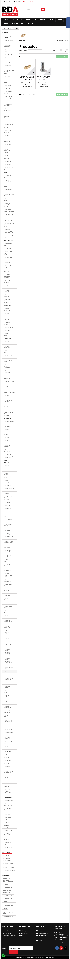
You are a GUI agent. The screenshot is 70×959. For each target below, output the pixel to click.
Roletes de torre (8, 606)
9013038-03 (7, 893)
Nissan (51, 20)
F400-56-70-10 (8, 895)
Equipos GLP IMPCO (8, 742)
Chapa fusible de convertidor (9, 382)
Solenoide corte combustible (8, 701)
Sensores (8, 485)
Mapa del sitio (6, 938)
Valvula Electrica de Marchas (7, 372)
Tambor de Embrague (8, 401)
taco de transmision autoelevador (7, 886)
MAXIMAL (31, 24)
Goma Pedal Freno (8, 215)
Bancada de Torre (8, 668)
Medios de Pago (10, 867)
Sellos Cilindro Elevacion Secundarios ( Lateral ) (9, 661)
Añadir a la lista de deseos (28, 83)
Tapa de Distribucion (7, 565)
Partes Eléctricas (7, 461)
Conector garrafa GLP (7, 711)
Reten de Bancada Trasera (7, 590)
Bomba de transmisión (8, 356)
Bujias (7, 437)
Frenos (6, 172)
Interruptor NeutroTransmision (9, 391)
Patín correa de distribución (8, 541)
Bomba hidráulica (7, 767)
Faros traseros (6, 314)
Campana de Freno (8, 236)
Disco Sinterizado (7, 342)
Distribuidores (9, 422)
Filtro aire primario (7, 131)
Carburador (9, 725)
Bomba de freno (8, 185)
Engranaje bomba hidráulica (8, 762)
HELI (34, 20)
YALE (22, 24)
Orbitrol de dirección (8, 105)
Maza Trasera (9, 121)
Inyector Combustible (8, 738)
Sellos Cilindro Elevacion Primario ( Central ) (8, 652)
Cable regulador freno (8, 181)
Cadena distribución (7, 546)
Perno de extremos (7, 46)
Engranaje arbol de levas (8, 551)
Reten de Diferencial (7, 813)
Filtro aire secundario (7, 136)
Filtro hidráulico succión (7, 156)
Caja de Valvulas (7, 785)
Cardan (7, 782)
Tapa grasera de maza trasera (9, 71)
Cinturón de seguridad (8, 323)
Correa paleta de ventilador (7, 276)
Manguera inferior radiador (9, 258)
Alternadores (9, 470)
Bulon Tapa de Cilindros (8, 580)
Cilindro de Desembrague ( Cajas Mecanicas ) (9, 413)
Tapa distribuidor (7, 425)
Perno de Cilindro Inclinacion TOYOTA (27, 77)
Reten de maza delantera (9, 210)
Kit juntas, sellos (7, 351)
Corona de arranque (8, 525)
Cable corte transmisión (8, 377)
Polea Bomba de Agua (9, 295)
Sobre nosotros (9, 864)
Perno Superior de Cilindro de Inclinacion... (43, 78)
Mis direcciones (41, 935)
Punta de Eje (9, 124)
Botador (7, 595)
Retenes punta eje (7, 61)
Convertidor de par (8, 360)
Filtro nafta (8, 161)
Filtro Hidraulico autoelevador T (8, 904)
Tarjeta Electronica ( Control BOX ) (8, 504)
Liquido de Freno (8, 843)
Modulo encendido (7, 441)
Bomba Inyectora (7, 747)
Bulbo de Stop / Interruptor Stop (9, 225)
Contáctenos (6, 1)
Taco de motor (7, 560)
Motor (6, 512)
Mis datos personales (42, 938)
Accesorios (7, 305)
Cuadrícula (61, 51)
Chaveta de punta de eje (8, 97)
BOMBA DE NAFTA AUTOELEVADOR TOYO (8, 912)
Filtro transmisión (7, 140)
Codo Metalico (6, 290)
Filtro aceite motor (8, 145)
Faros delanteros (7, 309)
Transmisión (8, 338)
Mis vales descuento (42, 933)
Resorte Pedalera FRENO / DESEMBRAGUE (9, 231)
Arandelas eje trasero (8, 92)
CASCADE (15, 24)
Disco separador (7, 346)
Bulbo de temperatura (8, 266)
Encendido (7, 418)
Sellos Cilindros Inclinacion (8, 632)
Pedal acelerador (7, 706)
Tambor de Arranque (8, 450)
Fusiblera (8, 508)
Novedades (5, 931)
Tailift (59, 20)
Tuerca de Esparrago (8, 809)
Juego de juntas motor (7, 515)
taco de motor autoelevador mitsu (7, 899)
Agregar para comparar (28, 87)
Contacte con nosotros (9, 935)
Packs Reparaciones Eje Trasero (8, 110)
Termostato (8, 248)
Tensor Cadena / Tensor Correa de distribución (8, 536)
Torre (5, 603)
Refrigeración (8, 240)
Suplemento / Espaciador (9, 679)
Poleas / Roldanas (7, 616)
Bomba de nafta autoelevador (8, 917)
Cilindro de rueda (8, 190)
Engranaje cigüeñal (8, 555)
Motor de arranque (7, 466)
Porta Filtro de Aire (9, 168)
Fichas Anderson (7, 481)
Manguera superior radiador (8, 253)
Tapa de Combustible (8, 728)
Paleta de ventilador (7, 270)
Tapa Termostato (7, 286)
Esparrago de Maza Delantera (9, 804)
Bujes (7, 58)
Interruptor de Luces (9, 489)
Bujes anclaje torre (8, 611)
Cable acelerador (7, 696)
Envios (7, 855)
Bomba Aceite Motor (8, 599)
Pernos (7, 672)
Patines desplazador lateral (8, 621)
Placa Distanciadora (8, 396)
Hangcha (42, 20)
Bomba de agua (8, 244)
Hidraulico (7, 751)
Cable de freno (7, 176)
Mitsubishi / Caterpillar (21, 20)
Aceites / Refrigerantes (8, 826)
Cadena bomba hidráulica (7, 755)
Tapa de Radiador (7, 281)
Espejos (7, 330)
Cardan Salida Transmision (7, 406)
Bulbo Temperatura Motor (8, 575)
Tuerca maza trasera (8, 81)
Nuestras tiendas (10, 870)
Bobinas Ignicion (7, 446)
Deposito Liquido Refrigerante (7, 301)
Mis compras (40, 931)
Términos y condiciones (7, 859)
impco (5, 908)
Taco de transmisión (7, 387)
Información (7, 852)
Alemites (8, 101)
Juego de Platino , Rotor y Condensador (8, 456)
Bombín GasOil (7, 686)
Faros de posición (7, 318)
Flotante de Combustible (8, 720)
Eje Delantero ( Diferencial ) (8, 796)
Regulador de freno (9, 195)
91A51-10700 (7, 890)
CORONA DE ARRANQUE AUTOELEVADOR (8, 880)
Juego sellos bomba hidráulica (8, 777)
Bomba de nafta (8, 691)
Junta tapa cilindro (8, 520)
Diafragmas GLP (8, 716)
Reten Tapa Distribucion (8, 585)
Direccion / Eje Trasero (8, 36)
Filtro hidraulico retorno (7, 150)
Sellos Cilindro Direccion (7, 638)
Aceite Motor (9, 830)
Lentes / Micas (7, 334)
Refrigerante (9, 847)
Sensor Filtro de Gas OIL (8, 733)
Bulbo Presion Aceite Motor (9, 569)
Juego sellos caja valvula (8, 772)
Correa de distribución (8, 529)
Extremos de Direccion (8, 41)
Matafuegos (9, 327)
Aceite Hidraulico (7, 838)
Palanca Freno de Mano (8, 219)
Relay (7, 493)
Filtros (6, 127)
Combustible (8, 683)
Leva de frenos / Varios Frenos (8, 205)
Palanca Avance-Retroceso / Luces (7, 475)
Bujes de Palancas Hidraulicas (7, 791)
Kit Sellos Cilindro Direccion (7, 87)
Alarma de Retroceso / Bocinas (8, 497)
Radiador (8, 262)
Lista (66, 51)
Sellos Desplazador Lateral (8, 644)
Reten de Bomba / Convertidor (7, 366)
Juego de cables (7, 433)
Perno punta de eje (8, 50)
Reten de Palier (7, 818)
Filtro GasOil (8, 164)
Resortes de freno (8, 199)
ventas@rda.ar (62, 942)
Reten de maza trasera (8, 66)
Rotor (7, 429)
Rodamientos (9, 54)
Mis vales (39, 940)
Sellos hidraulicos (7, 627)
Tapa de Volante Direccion (7, 116)
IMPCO (6, 24)
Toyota (6, 20)
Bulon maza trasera (8, 77)
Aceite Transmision (7, 834)
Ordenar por (23, 51)
